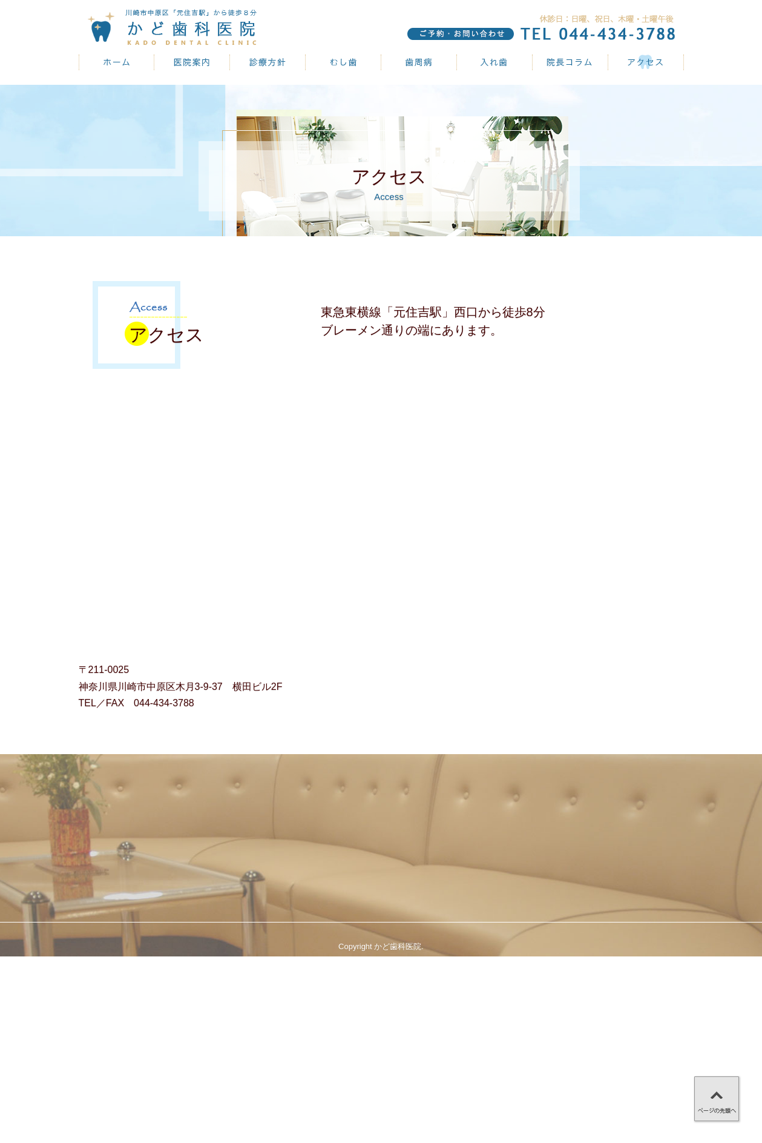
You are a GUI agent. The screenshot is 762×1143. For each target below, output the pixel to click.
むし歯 (343, 62)
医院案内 (192, 62)
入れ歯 (495, 62)
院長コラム (570, 62)
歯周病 (419, 62)
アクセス (646, 62)
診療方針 (268, 62)
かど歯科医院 (116, 62)
